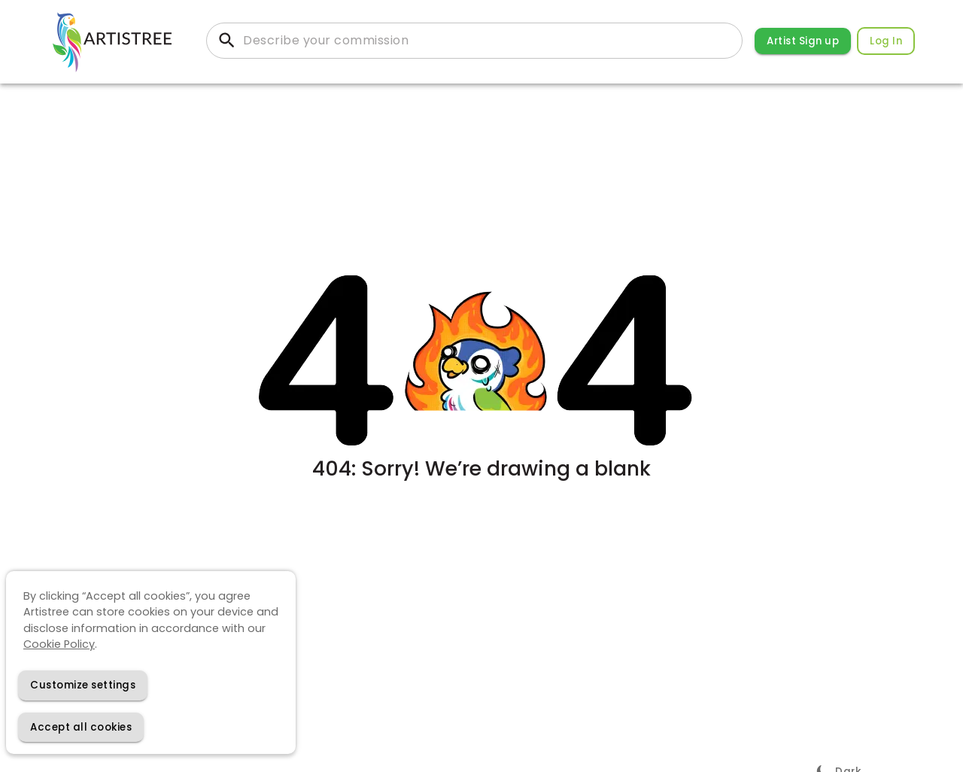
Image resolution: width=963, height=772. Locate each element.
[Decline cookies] (82, 685)
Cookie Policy (59, 644)
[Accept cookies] (81, 727)
